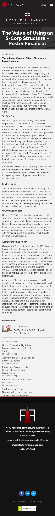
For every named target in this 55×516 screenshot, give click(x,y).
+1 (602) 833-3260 (13, 4)
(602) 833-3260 (27, 449)
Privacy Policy (36, 502)
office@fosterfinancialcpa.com (27, 445)
